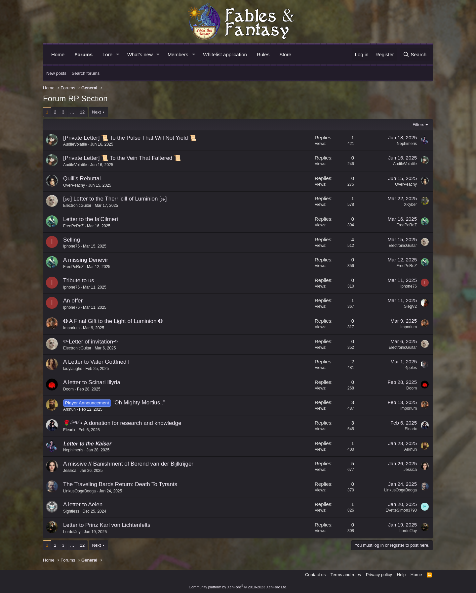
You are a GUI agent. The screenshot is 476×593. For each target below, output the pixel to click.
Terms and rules (346, 574)
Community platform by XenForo (238, 587)
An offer (73, 300)
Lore (107, 54)
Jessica (69, 470)
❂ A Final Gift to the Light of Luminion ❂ (113, 321)
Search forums (86, 73)
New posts (56, 73)
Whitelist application (225, 54)
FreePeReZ (73, 226)
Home (57, 54)
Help (401, 574)
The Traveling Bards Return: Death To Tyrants (120, 484)
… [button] (72, 112)
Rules (263, 54)
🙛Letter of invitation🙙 (91, 342)
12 (82, 112)
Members (178, 54)
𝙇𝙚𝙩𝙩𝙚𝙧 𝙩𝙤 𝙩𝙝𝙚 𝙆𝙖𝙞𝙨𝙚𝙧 (87, 443)
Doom (68, 389)
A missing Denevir (85, 260)
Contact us (315, 574)
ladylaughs (72, 368)
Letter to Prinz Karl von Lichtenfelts (106, 525)
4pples (411, 367)
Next (96, 112)
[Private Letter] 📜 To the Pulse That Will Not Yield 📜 (129, 138)
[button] (117, 54)
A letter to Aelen (82, 504)
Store (285, 54)
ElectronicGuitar (77, 205)
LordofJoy (72, 531)
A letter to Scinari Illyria (91, 382)
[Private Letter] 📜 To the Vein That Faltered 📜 (122, 158)
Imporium (71, 328)
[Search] (415, 54)
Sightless (71, 511)
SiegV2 (410, 306)
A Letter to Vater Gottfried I (96, 362)
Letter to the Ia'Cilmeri (90, 219)
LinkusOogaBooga (79, 491)
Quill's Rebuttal (82, 178)
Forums (83, 54)
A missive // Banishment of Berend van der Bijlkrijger (128, 464)
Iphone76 (71, 246)
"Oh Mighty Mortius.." (138, 402)
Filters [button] (418, 124)
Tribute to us (78, 280)
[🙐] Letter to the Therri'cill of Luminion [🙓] (115, 199)
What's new (140, 54)
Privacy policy (379, 574)
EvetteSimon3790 (401, 510)
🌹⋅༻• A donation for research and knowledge (122, 423)
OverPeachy (74, 185)
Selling (71, 240)
